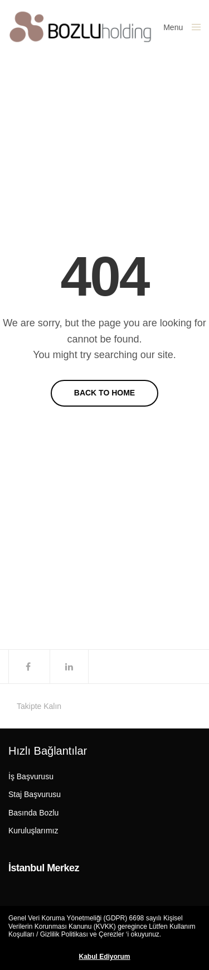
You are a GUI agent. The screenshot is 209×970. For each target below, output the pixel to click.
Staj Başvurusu (34, 794)
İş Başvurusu (31, 776)
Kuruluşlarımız (33, 830)
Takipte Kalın (39, 706)
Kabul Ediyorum (104, 957)
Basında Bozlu (33, 812)
